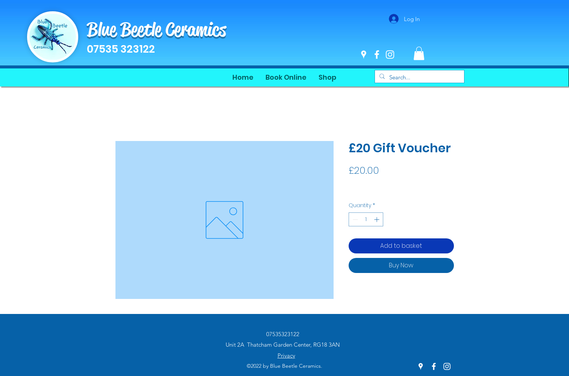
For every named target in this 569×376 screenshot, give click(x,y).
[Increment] (377, 219)
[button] (419, 53)
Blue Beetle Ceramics (156, 29)
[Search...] (418, 77)
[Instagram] (390, 54)
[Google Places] (363, 54)
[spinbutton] (366, 219)
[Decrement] (354, 219)
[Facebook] (376, 54)
